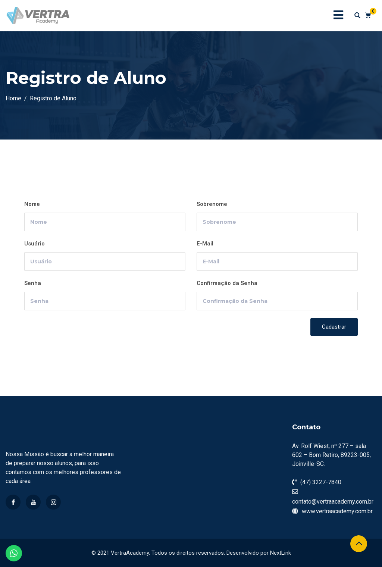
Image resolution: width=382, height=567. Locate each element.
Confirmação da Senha (227, 283)
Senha (32, 283)
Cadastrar (334, 326)
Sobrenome (212, 204)
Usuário (34, 243)
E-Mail (205, 243)
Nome (32, 204)
